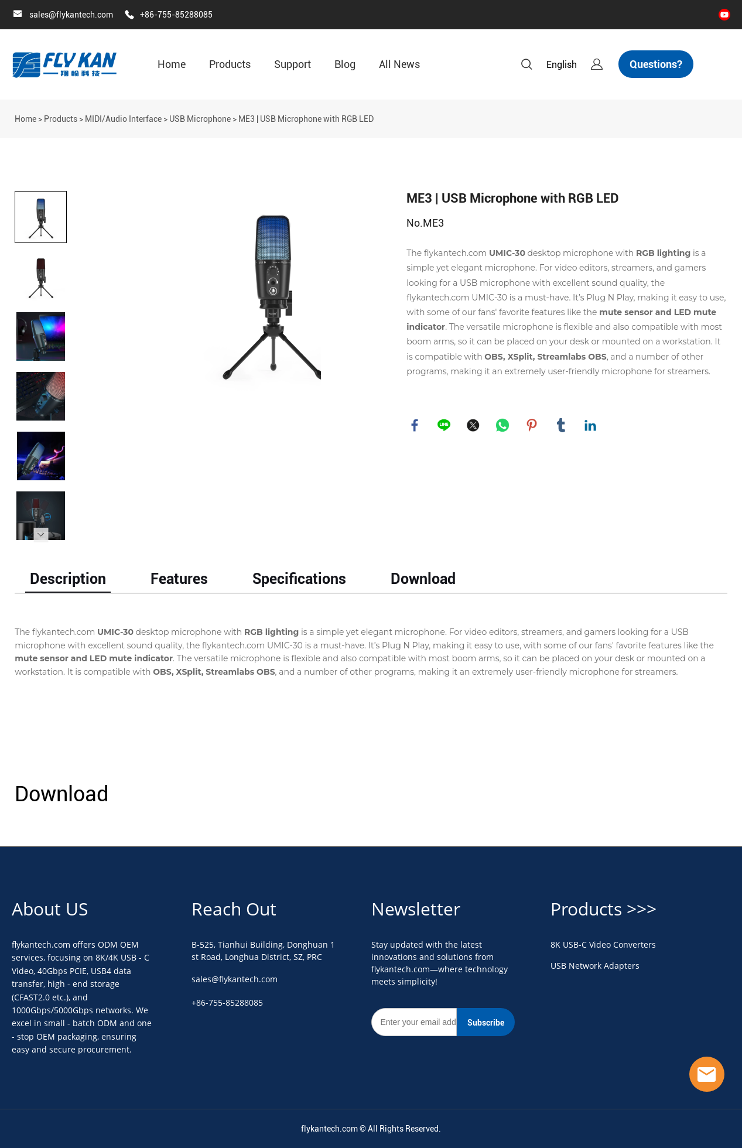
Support (292, 64)
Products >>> (603, 909)
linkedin (591, 426)
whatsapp (503, 426)
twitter (474, 426)
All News (399, 64)
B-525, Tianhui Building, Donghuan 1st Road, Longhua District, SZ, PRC (263, 950)
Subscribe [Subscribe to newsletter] (485, 1022)
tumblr (561, 426)
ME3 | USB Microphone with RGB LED (306, 119)
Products (230, 64)
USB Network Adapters (595, 965)
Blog (344, 64)
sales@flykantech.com (71, 14)
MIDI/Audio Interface (123, 119)
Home (172, 64)
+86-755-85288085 (176, 14)
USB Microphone (200, 119)
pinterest (532, 426)
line (444, 426)
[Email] (414, 1022)
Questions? (656, 64)
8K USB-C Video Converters (603, 944)
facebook (415, 426)
